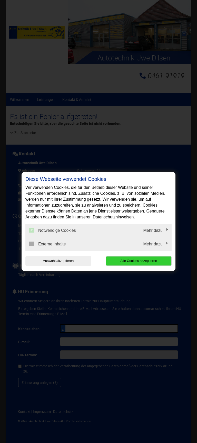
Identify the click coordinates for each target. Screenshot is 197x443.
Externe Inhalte (47, 244)
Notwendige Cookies (52, 230)
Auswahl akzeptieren (58, 261)
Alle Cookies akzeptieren (138, 261)
